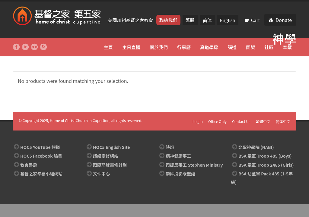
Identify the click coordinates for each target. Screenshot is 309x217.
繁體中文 (263, 121)
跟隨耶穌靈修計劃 (110, 165)
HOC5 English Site (111, 147)
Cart (252, 20)
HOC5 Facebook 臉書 (41, 156)
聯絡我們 (168, 20)
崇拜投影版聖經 (180, 174)
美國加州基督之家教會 (131, 20)
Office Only (217, 121)
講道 (232, 47)
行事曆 (184, 47)
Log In (198, 121)
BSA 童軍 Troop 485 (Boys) (264, 156)
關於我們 (159, 47)
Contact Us (241, 121)
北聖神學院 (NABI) (256, 147)
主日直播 (131, 47)
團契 (250, 47)
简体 (207, 20)
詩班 (170, 147)
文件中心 (101, 174)
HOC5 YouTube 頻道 (40, 147)
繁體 (190, 20)
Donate (280, 20)
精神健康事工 (178, 156)
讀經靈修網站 (105, 156)
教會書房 (28, 165)
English (227, 20)
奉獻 (287, 47)
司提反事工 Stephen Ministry (194, 165)
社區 (268, 47)
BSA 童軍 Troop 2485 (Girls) (266, 165)
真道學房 (209, 47)
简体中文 (283, 121)
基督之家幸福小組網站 (41, 174)
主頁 (108, 47)
